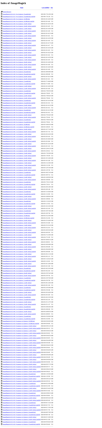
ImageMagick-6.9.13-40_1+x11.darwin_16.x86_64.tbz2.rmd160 (19, 160)
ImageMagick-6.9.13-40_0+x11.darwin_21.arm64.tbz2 (17, 81)
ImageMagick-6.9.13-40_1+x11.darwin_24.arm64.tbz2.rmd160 (19, 203)
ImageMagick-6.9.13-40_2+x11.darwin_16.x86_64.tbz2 (17, 249)
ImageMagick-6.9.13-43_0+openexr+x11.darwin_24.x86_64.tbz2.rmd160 (22, 419)
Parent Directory (7, 11)
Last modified (45, 7)
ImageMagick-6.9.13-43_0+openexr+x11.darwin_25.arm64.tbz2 (19, 422)
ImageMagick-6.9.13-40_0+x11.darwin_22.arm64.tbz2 (17, 91)
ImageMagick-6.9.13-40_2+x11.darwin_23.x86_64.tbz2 (17, 302)
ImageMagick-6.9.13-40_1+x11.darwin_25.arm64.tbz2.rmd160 (19, 213)
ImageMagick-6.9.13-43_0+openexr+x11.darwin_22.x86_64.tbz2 (19, 398)
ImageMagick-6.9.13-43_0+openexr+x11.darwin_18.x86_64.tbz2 (19, 364)
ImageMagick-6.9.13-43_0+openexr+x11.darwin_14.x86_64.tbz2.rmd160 (22, 347)
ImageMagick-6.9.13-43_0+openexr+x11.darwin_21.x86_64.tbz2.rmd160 (22, 390)
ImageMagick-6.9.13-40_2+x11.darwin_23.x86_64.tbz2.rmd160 (19, 304)
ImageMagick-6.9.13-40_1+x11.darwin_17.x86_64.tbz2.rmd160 (19, 165)
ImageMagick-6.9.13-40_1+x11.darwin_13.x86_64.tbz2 (17, 143)
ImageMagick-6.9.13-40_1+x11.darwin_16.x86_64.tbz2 (17, 158)
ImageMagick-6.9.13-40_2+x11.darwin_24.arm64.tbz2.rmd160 (19, 309)
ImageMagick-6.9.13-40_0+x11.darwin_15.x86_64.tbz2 (17, 47)
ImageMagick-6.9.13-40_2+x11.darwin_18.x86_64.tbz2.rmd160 (19, 261)
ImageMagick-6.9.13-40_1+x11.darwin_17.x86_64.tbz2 (17, 163)
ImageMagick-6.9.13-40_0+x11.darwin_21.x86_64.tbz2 (17, 86)
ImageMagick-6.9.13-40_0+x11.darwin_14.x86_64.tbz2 (17, 43)
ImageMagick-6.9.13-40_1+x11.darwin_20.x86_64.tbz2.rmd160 (19, 170)
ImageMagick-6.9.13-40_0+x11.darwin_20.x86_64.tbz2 (17, 76)
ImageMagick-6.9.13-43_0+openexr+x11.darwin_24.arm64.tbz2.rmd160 (21, 414)
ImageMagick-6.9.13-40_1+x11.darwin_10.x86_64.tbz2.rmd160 (19, 131)
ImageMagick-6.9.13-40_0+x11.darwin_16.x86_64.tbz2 (17, 52)
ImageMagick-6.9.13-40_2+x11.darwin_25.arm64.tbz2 (17, 316)
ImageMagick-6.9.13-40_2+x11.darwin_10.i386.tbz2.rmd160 (18, 218)
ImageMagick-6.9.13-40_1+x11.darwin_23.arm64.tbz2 (17, 191)
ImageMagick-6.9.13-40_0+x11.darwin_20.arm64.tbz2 (17, 71)
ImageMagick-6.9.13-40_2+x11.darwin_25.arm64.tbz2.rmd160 (19, 318)
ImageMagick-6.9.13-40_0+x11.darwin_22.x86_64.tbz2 (17, 95)
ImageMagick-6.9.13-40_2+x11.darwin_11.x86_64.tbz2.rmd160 (19, 227)
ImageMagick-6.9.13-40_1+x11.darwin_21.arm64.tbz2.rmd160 (19, 175)
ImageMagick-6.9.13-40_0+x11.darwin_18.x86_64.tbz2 (17, 62)
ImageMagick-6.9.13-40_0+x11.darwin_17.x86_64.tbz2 (17, 57)
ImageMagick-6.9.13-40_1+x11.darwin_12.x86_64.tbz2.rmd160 (19, 141)
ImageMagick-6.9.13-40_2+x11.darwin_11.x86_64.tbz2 (17, 225)
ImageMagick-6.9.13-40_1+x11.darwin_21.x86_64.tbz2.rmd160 (19, 179)
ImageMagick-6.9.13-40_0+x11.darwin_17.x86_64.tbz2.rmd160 (19, 59)
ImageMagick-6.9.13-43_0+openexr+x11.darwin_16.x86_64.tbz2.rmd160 (22, 357)
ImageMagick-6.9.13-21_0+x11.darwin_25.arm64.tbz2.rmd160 (19, 16)
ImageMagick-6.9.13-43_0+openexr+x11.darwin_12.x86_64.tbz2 (19, 335)
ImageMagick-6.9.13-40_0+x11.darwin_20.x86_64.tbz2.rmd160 (19, 79)
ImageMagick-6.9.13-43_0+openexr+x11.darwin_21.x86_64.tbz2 (19, 388)
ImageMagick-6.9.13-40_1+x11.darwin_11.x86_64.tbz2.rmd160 (19, 136)
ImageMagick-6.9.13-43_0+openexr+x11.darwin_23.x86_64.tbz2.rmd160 (22, 410)
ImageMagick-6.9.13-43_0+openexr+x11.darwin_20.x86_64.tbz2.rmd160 (22, 381)
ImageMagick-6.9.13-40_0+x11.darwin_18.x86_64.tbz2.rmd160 (19, 64)
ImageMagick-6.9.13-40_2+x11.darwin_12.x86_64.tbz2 (17, 230)
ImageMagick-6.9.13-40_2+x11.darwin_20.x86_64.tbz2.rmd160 (19, 275)
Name (21, 7)
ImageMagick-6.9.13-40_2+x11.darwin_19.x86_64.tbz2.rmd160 (19, 266)
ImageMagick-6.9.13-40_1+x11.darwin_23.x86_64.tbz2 (17, 196)
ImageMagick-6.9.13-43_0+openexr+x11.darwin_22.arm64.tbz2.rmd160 (21, 395)
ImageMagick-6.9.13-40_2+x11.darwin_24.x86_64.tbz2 (17, 311)
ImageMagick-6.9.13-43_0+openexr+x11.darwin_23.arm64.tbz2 (19, 402)
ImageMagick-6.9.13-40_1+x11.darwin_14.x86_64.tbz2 (17, 148)
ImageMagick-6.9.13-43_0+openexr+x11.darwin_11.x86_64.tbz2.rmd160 (22, 333)
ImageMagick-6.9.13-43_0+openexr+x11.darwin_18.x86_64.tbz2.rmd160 (22, 366)
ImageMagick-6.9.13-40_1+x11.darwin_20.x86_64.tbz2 (17, 167)
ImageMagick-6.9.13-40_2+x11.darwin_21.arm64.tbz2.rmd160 (19, 280)
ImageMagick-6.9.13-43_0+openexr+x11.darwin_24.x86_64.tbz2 (19, 417)
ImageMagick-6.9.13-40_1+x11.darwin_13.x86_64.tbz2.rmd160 (19, 146)
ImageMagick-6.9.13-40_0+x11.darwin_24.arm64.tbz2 (17, 110)
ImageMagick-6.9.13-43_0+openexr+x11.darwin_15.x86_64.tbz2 (19, 350)
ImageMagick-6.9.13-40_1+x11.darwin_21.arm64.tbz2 (17, 172)
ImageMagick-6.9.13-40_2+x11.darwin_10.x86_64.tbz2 (17, 220)
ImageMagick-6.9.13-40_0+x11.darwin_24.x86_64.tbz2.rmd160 (19, 117)
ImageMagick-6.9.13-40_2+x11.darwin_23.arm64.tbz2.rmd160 (19, 299)
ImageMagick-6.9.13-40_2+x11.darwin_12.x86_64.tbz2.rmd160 (19, 232)
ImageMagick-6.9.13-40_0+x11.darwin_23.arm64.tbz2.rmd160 (19, 103)
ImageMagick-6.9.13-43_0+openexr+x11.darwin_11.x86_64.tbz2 (19, 330)
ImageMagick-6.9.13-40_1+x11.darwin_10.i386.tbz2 (16, 124)
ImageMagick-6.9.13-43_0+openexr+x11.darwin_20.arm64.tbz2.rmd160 (21, 376)
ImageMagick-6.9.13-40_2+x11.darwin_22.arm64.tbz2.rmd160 (19, 290)
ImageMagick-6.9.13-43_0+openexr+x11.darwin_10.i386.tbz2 (19, 321)
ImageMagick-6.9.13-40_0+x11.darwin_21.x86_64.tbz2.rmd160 (19, 88)
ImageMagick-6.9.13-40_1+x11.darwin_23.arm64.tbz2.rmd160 (19, 194)
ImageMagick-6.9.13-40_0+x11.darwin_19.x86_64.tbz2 (17, 67)
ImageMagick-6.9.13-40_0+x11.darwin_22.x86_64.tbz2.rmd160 (19, 98)
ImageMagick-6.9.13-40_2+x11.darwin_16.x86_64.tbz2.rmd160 (19, 251)
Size (52, 7)
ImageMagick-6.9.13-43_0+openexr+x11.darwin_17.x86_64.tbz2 (19, 359)
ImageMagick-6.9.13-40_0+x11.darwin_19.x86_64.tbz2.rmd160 (19, 69)
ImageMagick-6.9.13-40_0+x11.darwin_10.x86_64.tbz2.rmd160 (19, 26)
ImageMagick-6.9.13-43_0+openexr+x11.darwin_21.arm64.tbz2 (19, 383)
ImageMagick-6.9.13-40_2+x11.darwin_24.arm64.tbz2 (17, 306)
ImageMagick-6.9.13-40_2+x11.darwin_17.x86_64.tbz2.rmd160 (19, 256)
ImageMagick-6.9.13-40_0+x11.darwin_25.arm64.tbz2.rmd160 (19, 122)
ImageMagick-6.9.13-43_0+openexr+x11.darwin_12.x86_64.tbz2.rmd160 (22, 338)
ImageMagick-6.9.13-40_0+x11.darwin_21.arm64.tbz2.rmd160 (19, 83)
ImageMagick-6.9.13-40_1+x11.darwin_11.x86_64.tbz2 (17, 134)
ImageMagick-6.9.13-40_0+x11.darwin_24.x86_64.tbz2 (17, 115)
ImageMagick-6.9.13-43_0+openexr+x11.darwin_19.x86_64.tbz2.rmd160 (22, 371)
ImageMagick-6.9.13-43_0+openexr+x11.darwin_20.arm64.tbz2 (19, 374)
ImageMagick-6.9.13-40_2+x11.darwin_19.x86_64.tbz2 (17, 263)
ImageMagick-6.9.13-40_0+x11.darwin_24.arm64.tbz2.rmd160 (19, 112)
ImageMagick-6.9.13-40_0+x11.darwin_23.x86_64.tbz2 (17, 105)
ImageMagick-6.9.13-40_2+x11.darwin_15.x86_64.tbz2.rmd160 (19, 246)
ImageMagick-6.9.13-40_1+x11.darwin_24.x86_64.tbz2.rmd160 (19, 208)
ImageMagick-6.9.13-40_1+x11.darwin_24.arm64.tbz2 (17, 201)
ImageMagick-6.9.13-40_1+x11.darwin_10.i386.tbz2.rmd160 (18, 127)
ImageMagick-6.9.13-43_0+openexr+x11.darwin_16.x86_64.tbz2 (19, 354)
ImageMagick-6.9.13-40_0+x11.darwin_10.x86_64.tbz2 (17, 23)
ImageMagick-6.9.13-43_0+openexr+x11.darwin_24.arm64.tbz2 (19, 412)
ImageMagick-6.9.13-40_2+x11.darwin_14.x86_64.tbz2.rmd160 (19, 242)
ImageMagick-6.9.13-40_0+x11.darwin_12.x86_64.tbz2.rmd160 (19, 35)
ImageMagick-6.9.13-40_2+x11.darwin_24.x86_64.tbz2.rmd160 (19, 314)
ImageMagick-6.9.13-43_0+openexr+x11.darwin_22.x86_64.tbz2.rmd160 (22, 400)
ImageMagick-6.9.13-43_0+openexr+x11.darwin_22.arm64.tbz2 (19, 393)
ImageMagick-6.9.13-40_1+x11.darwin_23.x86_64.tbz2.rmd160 (19, 199)
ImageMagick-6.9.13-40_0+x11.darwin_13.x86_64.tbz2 (17, 38)
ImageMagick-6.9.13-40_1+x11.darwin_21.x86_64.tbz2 (17, 177)
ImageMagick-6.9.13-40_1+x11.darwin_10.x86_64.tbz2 (17, 129)
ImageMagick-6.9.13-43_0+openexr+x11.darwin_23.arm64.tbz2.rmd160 (21, 405)
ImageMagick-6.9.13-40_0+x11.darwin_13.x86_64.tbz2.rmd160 (19, 40)
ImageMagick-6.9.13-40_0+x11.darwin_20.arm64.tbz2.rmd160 (19, 74)
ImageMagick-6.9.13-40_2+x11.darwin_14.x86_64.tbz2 (17, 239)
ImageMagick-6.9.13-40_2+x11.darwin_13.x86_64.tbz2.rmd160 (19, 237)
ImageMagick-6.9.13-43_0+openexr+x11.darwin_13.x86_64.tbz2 (19, 340)
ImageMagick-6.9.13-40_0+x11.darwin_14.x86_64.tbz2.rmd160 (19, 45)
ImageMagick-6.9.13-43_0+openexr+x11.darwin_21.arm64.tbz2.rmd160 (21, 386)
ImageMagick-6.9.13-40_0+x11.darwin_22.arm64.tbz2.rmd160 (19, 93)
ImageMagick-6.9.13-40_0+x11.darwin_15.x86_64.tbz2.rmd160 (19, 50)
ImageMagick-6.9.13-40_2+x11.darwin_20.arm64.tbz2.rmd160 (19, 270)
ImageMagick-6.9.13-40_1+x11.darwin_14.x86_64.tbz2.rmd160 (19, 151)
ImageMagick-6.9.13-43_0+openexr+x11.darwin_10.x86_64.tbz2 (19, 326)
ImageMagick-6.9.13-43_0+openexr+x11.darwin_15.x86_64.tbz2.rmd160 (22, 352)
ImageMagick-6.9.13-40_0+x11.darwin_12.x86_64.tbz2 (17, 33)
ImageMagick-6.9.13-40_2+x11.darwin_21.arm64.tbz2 (17, 278)
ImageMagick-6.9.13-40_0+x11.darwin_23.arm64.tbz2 (17, 100)
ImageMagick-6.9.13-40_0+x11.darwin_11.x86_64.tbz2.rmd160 (19, 31)
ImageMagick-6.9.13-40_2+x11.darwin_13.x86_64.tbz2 (17, 235)
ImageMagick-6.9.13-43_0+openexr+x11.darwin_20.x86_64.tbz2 (19, 378)
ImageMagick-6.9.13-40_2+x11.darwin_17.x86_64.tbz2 (17, 254)
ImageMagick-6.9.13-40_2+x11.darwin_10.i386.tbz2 (16, 215)
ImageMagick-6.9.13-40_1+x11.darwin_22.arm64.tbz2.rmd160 (19, 184)
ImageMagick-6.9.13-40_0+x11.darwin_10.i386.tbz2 (16, 19)
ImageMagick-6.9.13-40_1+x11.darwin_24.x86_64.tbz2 (17, 206)
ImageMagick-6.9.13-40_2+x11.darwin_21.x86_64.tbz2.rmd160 (19, 285)
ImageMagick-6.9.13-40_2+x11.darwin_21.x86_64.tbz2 (17, 282)
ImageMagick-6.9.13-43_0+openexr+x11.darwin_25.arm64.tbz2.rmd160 (21, 424)
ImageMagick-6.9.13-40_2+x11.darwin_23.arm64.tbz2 (17, 297)
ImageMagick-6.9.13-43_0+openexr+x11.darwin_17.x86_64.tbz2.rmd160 (22, 362)
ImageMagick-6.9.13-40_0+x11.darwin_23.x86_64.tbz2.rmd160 (19, 107)
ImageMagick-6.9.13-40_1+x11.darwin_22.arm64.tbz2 (17, 182)
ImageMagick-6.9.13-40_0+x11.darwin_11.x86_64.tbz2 (17, 28)
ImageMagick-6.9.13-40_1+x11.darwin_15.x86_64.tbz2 (17, 153)
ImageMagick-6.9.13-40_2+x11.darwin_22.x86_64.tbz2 (17, 292)
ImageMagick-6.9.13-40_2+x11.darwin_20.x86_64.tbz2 (17, 273)
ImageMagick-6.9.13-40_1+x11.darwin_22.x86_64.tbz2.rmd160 (19, 189)
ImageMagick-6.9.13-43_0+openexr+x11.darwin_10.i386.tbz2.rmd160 (21, 323)
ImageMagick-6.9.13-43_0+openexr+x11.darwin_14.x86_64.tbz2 (19, 345)
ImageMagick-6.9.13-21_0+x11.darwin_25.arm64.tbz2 (17, 14)
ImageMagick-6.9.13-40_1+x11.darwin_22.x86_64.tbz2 (17, 187)
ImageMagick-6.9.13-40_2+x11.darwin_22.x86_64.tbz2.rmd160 (19, 294)
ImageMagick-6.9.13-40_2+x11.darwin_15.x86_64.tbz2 (17, 244)
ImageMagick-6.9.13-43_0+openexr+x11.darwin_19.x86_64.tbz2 (19, 369)
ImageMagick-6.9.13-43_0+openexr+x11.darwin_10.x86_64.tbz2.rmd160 (22, 328)
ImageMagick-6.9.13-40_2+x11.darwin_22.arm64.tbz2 (17, 287)
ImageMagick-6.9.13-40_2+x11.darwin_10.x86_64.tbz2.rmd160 (19, 223)
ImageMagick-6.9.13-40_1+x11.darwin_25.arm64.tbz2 (17, 211)
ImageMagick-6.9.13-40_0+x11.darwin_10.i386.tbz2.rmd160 (18, 21)
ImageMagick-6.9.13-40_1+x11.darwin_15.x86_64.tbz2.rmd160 (19, 155)
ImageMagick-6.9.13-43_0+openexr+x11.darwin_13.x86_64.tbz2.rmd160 (22, 342)
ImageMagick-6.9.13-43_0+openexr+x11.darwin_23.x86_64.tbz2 (19, 407)
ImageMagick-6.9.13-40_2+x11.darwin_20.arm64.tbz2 (17, 268)
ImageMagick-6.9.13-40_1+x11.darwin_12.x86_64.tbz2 (17, 139)
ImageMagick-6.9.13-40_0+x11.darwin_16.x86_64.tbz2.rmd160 (19, 55)
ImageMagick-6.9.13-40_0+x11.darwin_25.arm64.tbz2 (17, 119)
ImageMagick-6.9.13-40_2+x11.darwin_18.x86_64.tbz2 (17, 258)
